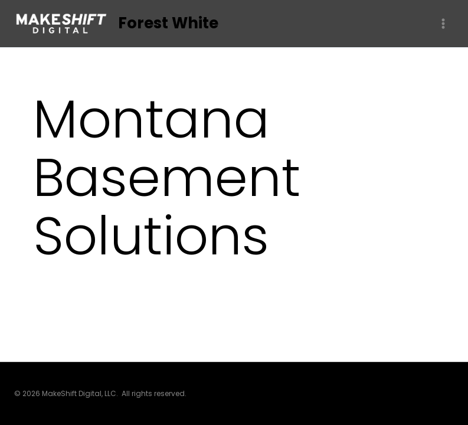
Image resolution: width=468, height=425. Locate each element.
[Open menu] (443, 23)
